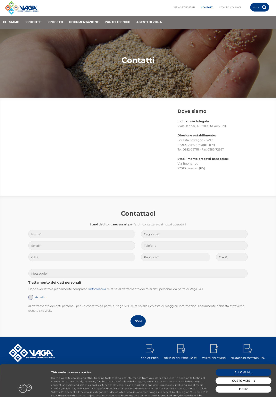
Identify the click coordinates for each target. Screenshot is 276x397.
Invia (138, 321)
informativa (97, 289)
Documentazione (84, 22)
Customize (243, 365)
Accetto (40, 297)
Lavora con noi (230, 7)
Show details (60, 389)
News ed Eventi (184, 7)
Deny (243, 374)
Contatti (207, 7)
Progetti (55, 22)
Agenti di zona (149, 22)
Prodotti (33, 22)
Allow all (243, 357)
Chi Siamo (11, 22)
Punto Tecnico (117, 22)
